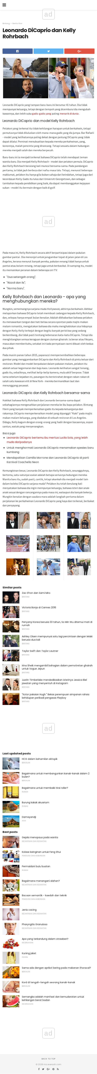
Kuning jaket (29, 953)
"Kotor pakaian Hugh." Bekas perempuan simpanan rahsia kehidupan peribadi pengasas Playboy (55, 696)
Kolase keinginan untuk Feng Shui (41, 852)
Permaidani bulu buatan (36, 866)
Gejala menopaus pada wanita (40, 837)
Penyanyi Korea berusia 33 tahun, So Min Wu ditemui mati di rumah (57, 623)
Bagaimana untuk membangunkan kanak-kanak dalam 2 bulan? (55, 775)
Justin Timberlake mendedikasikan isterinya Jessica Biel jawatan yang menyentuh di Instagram (54, 681)
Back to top (48, 1058)
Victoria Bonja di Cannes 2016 (39, 607)
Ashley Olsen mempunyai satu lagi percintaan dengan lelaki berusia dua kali (57, 638)
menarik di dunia (69, 113)
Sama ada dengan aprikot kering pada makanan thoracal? (56, 967)
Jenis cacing (29, 909)
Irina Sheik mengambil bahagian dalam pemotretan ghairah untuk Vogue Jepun (57, 667)
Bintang (6, 23)
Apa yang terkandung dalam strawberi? (45, 939)
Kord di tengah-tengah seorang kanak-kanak (48, 982)
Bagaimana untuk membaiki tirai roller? (45, 788)
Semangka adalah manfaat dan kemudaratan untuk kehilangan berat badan (53, 998)
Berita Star (17, 23)
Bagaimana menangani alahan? (41, 881)
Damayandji (29, 817)
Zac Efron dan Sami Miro (36, 593)
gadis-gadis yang (41, 113)
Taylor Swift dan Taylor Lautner (40, 651)
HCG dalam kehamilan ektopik (39, 759)
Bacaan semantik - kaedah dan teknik (44, 895)
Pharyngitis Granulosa (34, 924)
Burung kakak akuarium (35, 802)
